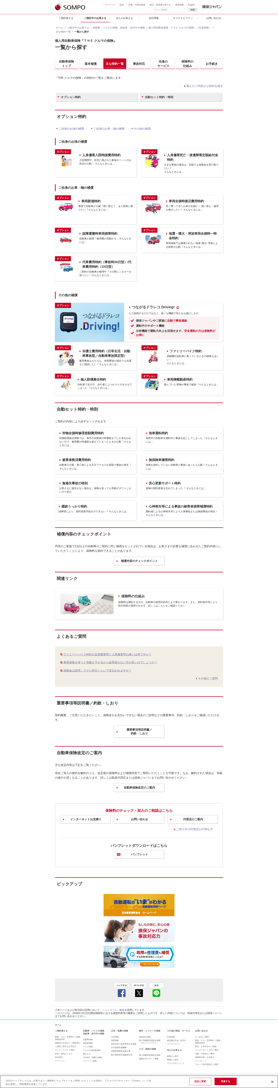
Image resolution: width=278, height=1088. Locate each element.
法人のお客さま (124, 18)
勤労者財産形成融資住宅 (121, 1055)
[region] (139, 1081)
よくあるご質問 (202, 1037)
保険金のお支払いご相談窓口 (67, 1043)
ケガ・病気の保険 (147, 1049)
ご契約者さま (66, 18)
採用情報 (179, 5)
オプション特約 (71, 97)
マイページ (110, 5)
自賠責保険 (88, 1043)
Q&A (121, 5)
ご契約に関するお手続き (65, 1046)
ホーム (59, 27)
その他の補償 (142, 128)
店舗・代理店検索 (136, 5)
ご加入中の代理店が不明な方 (194, 829)
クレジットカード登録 (64, 1050)
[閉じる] (272, 1082)
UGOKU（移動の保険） (93, 1057)
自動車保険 (88, 1039)
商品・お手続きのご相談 (205, 1046)
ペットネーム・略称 (113, 1009)
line (156, 990)
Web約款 (59, 1057)
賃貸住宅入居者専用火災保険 (123, 1044)
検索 (193, 9)
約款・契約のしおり (64, 1054)
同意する (225, 1081)
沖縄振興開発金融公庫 (120, 1051)
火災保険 (115, 1037)
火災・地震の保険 (119, 1031)
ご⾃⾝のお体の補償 (71, 128)
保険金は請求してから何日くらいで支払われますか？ (97, 670)
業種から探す (173, 1060)
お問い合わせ (213, 18)
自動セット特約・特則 (159, 97)
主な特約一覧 (63, 31)
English (191, 5)
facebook (121, 990)
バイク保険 (88, 1047)
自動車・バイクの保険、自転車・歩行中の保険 (119, 27)
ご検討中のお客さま (95, 18)
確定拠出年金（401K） (177, 1040)
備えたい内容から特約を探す (204, 85)
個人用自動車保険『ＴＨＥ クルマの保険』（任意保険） (179, 27)
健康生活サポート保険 (149, 1059)
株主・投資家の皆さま (160, 5)
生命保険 (171, 1037)
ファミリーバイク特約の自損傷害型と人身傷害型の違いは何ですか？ (107, 654)
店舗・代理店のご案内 (205, 1054)
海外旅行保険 (145, 1037)
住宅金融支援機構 (119, 1047)
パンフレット (201, 1061)
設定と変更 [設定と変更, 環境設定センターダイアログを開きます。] (200, 1081)
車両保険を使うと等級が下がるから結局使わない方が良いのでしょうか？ (110, 662)
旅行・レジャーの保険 (149, 1031)
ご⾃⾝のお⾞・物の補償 (108, 128)
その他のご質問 (208, 678)
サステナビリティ (183, 18)
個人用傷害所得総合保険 (149, 1055)
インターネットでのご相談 (206, 1050)
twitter (139, 990)
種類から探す (173, 1056)
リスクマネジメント (176, 1063)
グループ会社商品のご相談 (206, 1064)
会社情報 (154, 18)
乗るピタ (87, 1054)
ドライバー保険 (90, 1061)
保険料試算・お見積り (205, 1057)
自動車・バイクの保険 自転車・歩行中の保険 (93, 1032)
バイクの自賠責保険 (92, 1050)
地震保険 (115, 1040)
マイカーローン (174, 1044)
